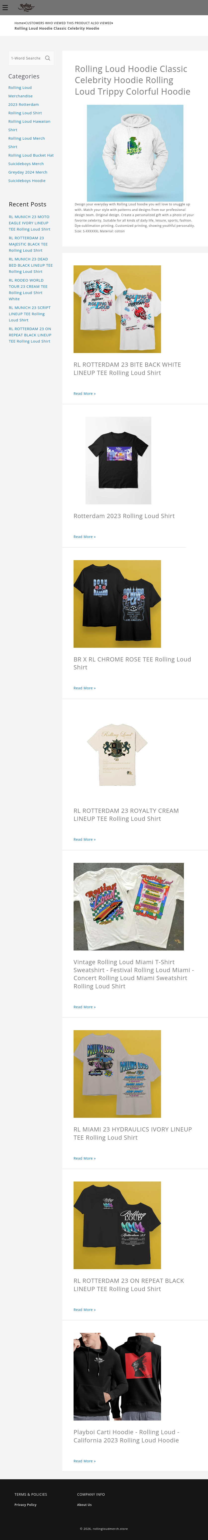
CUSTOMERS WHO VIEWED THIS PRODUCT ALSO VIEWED (68, 23)
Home (19, 23)
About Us (84, 1505)
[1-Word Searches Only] (26, 58)
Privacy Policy (26, 1505)
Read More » (85, 393)
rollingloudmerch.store (110, 1529)
